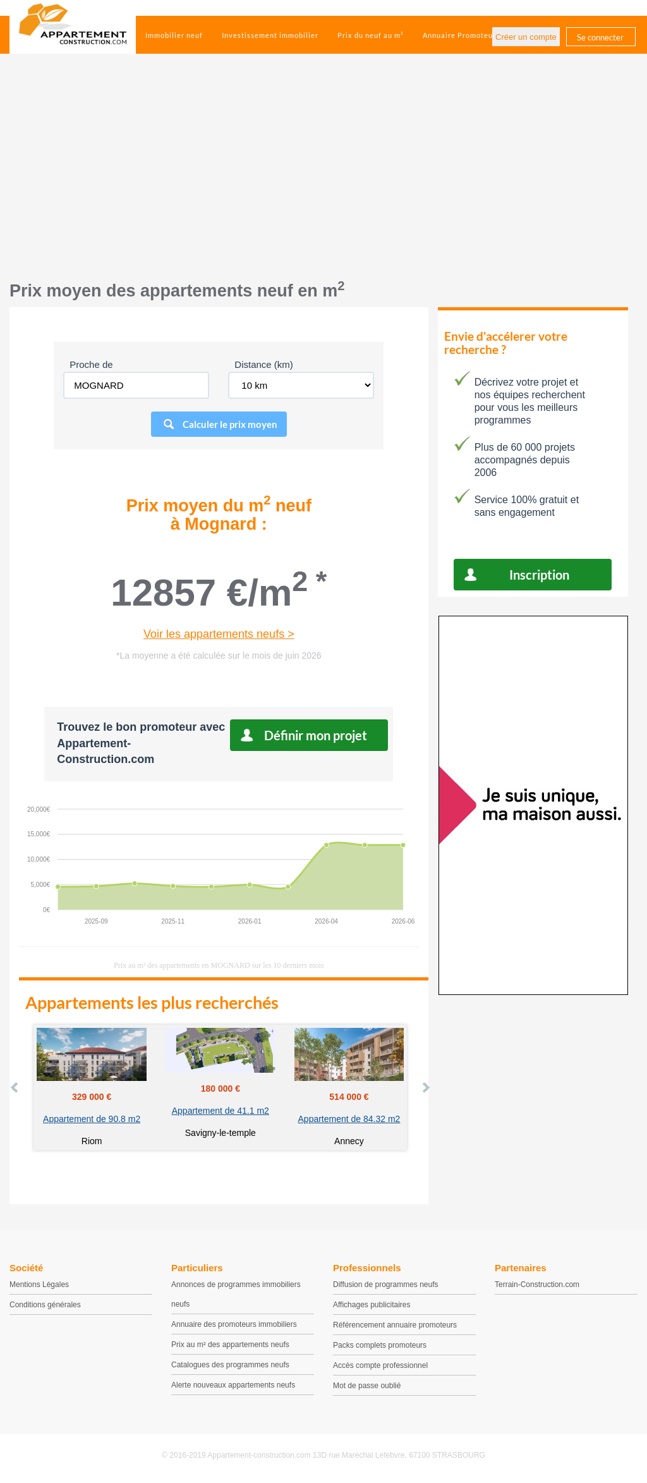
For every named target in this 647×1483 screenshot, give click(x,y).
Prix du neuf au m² (370, 35)
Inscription (539, 574)
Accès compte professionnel (380, 1365)
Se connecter (600, 37)
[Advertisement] (323, 173)
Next (425, 1087)
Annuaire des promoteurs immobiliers (234, 1324)
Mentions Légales (39, 1284)
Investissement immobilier (270, 35)
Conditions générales (45, 1304)
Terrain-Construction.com (537, 1284)
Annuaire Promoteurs (461, 35)
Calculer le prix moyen (230, 424)
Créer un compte (526, 37)
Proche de (91, 364)
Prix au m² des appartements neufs (230, 1344)
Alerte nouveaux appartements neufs (233, 1385)
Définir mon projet (315, 735)
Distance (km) (263, 364)
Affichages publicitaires (372, 1304)
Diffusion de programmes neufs (385, 1284)
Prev (15, 1087)
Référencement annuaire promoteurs (395, 1325)
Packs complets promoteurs (379, 1345)
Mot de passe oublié (367, 1385)
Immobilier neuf (174, 35)
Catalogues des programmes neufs (230, 1364)
